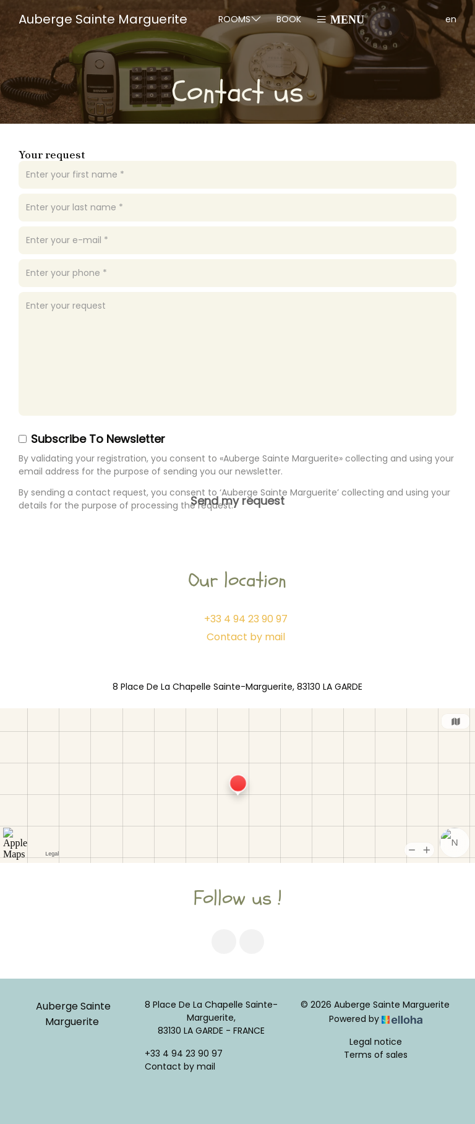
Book (288, 19)
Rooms (240, 18)
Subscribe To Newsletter (92, 439)
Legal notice (375, 1042)
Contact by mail (246, 637)
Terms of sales (376, 1055)
